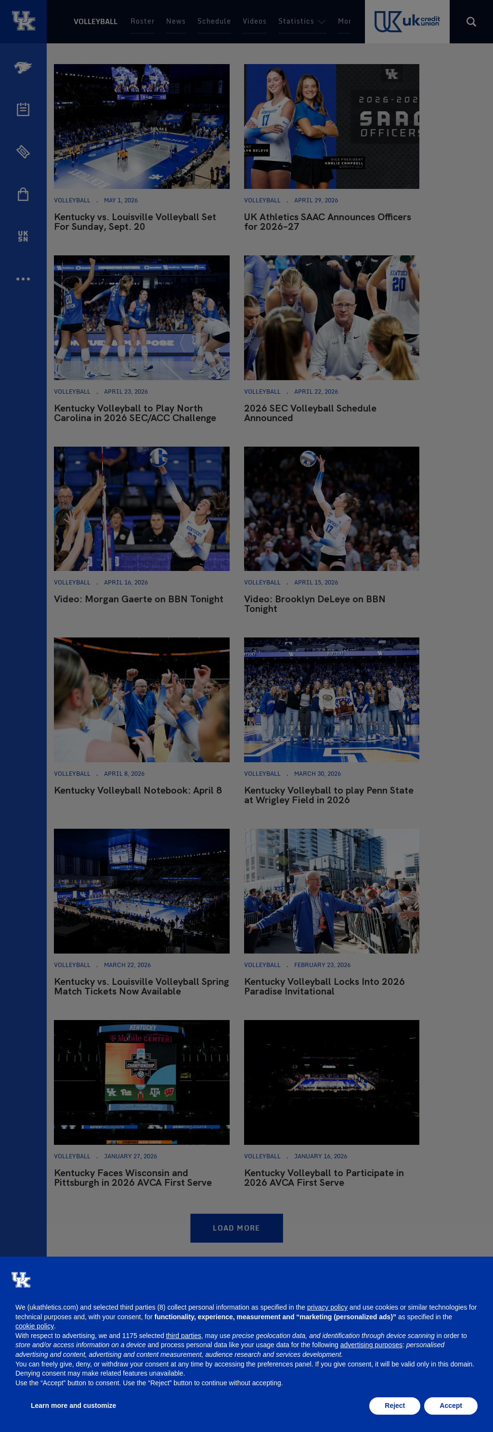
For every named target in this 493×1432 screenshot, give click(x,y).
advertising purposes (371, 1345)
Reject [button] (395, 1405)
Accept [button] (451, 1405)
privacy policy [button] (327, 1307)
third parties (183, 1335)
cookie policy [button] (34, 1326)
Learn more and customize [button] (73, 1405)
